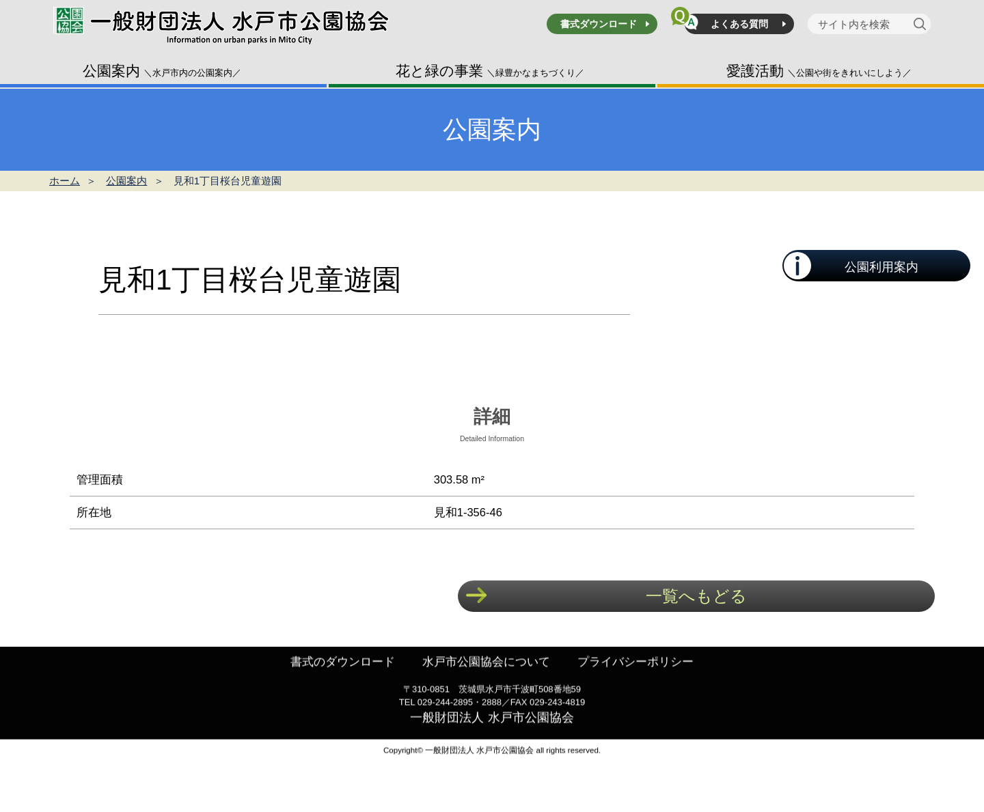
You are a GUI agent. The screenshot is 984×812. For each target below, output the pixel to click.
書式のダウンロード (335, 684)
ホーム (64, 180)
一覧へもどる (696, 596)
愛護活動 (819, 71)
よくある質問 (739, 23)
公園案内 (162, 71)
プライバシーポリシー (642, 684)
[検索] (922, 24)
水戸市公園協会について (486, 684)
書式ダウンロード (598, 23)
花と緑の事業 (490, 71)
